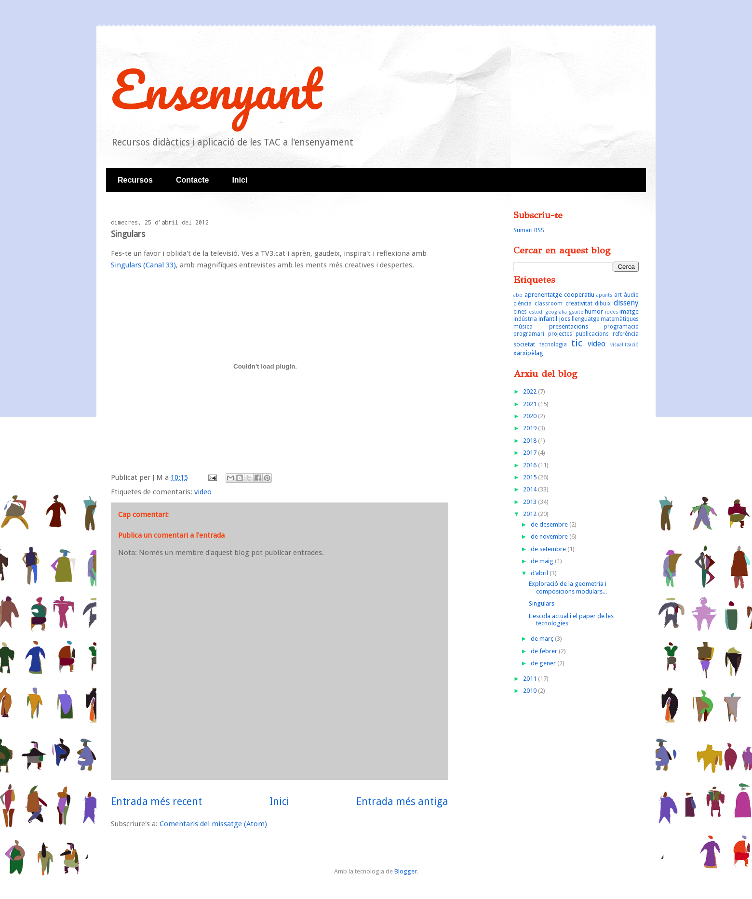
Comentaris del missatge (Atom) (213, 824)
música (523, 326)
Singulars (541, 603)
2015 (530, 477)
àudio (631, 294)
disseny (626, 302)
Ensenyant (216, 89)
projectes (560, 334)
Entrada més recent (156, 801)
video (203, 492)
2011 (530, 678)
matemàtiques (620, 319)
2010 (530, 690)
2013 (530, 501)
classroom (549, 303)
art (618, 294)
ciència (522, 303)
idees (611, 312)
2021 (530, 404)
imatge (629, 311)
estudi (536, 312)
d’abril (540, 573)
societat (524, 344)
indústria (525, 319)
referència (626, 334)
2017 (530, 452)
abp (518, 295)
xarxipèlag (528, 353)
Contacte (192, 180)
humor (594, 311)
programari (528, 334)
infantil (547, 318)
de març (543, 638)
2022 (530, 391)
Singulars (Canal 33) (143, 265)
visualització (624, 344)
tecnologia (553, 344)
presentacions (568, 326)
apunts (604, 295)
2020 (530, 416)
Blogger (405, 871)
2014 (530, 489)
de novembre (550, 536)
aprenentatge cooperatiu (559, 294)
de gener (544, 663)
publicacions (592, 334)
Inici (239, 180)
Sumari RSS (528, 230)
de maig (543, 561)
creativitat (578, 303)
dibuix (603, 303)
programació (621, 326)
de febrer (545, 651)
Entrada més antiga (402, 801)
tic (576, 343)
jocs (564, 318)
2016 (530, 465)
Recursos (135, 180)
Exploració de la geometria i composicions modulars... (568, 587)
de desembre (550, 524)
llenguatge (585, 319)
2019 (530, 428)
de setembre (549, 549)
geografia (556, 312)
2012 (530, 513)
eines (520, 311)
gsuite (576, 312)
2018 (530, 440)
